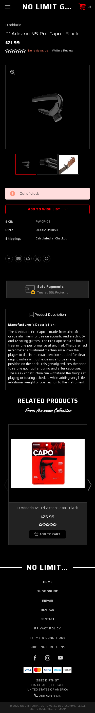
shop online (47, 591)
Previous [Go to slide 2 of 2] (5, 484)
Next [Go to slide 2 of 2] (89, 484)
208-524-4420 (50, 695)
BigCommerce (71, 706)
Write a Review (62, 50)
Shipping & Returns (47, 647)
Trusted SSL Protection (53, 292)
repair (47, 600)
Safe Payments (50, 286)
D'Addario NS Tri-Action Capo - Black (47, 507)
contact (47, 619)
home (47, 581)
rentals (47, 609)
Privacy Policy (47, 628)
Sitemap (60, 709)
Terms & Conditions (47, 637)
